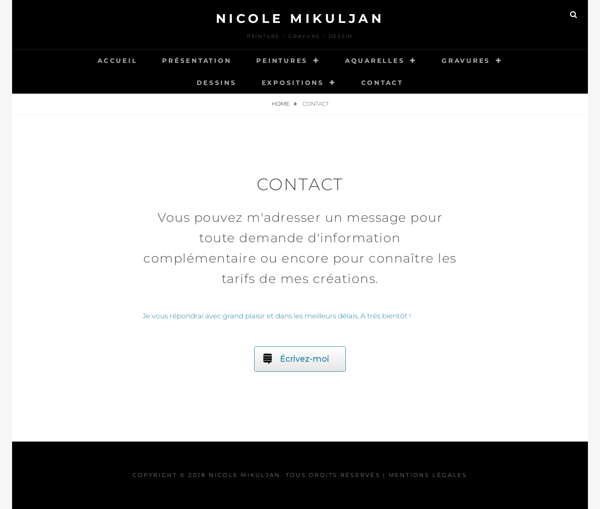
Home (281, 103)
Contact (382, 83)
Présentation (196, 61)
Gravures (466, 61)
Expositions (293, 83)
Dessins (216, 83)
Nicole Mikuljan (300, 18)
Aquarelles (375, 61)
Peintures (282, 61)
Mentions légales (428, 475)
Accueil (117, 61)
